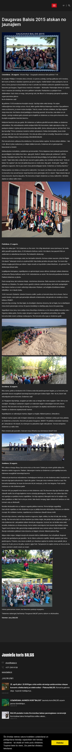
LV (63, 5)
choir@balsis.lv (11, 663)
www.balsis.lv (7, 672)
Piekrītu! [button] (59, 743)
